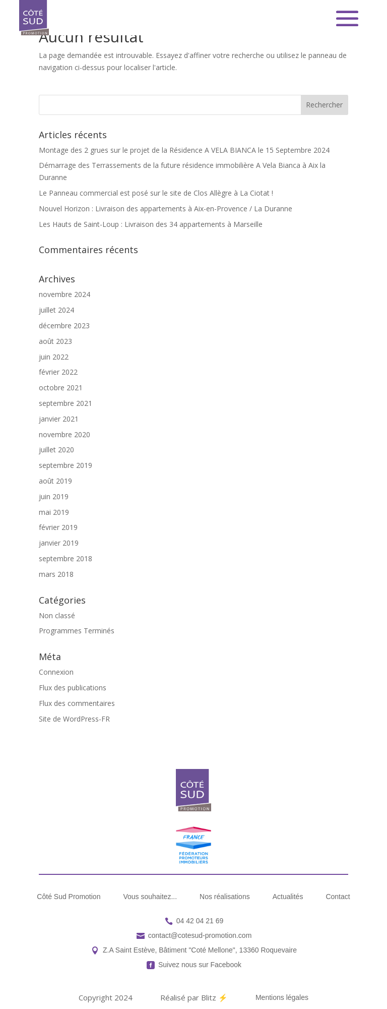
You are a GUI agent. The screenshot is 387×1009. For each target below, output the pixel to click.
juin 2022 (54, 357)
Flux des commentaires (77, 703)
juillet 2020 (56, 449)
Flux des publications (72, 687)
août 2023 (55, 341)
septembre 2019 (65, 465)
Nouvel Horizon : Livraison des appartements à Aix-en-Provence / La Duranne (165, 208)
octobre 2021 (61, 387)
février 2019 (58, 527)
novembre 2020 (64, 434)
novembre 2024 (64, 294)
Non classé (57, 615)
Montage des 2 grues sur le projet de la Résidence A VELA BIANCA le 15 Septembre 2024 (184, 150)
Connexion (56, 672)
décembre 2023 (64, 325)
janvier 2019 (59, 543)
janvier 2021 (59, 419)
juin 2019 (54, 496)
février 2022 (58, 372)
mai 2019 (54, 512)
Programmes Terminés (76, 630)
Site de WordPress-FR (74, 719)
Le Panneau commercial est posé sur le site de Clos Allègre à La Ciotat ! (156, 193)
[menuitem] (68, 896)
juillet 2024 (56, 310)
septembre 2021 (65, 403)
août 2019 (55, 481)
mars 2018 (56, 574)
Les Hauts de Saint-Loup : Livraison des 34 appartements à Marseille (151, 224)
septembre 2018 (65, 558)
